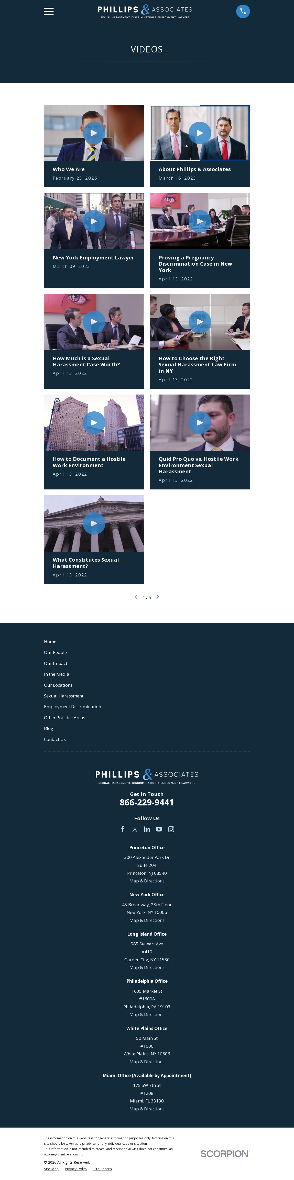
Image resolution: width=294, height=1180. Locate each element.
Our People (55, 652)
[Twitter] (135, 829)
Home (50, 641)
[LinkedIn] (147, 829)
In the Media (56, 674)
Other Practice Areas (64, 717)
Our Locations (58, 685)
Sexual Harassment (63, 696)
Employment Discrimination (72, 706)
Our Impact (55, 663)
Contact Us (55, 739)
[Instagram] (171, 829)
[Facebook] (123, 829)
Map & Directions (147, 881)
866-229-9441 (147, 802)
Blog (48, 728)
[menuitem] (51, 1169)
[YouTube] (159, 829)
